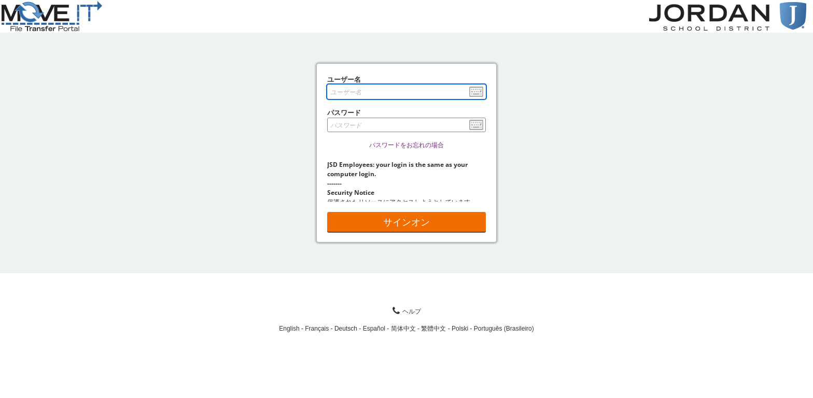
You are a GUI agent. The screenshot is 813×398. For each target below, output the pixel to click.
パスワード (344, 112)
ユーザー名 (344, 79)
